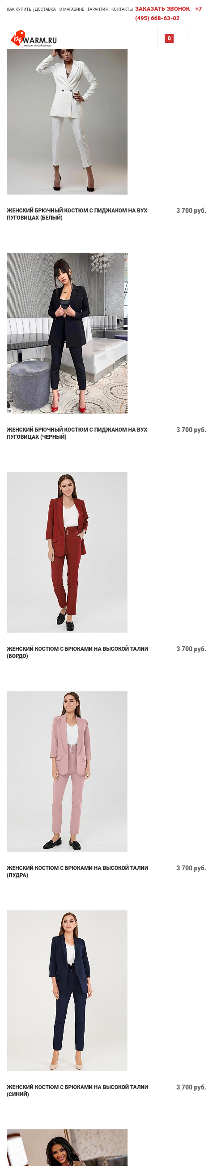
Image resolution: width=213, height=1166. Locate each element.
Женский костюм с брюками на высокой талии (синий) (77, 1091)
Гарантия (98, 9)
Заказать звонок (162, 8)
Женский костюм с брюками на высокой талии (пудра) (77, 871)
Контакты (122, 9)
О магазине (72, 9)
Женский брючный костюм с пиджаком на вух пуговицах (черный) (77, 433)
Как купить (19, 9)
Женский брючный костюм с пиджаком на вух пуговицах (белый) (77, 214)
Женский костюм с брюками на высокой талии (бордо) (77, 652)
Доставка (45, 9)
